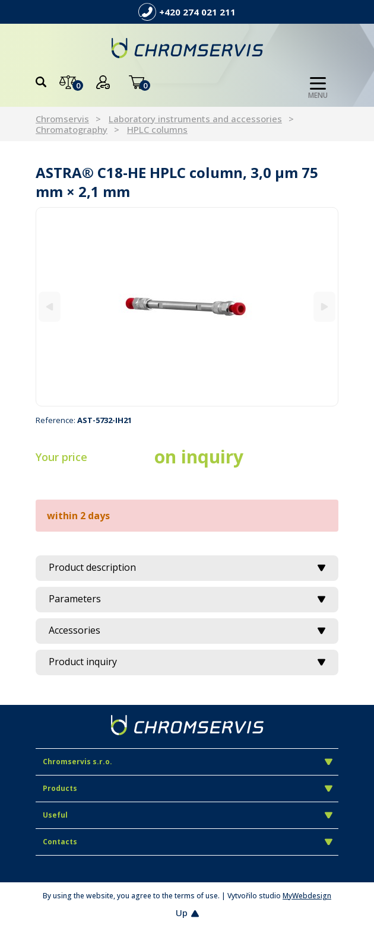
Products (187, 788)
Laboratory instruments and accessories (195, 119)
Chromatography (71, 129)
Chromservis (62, 119)
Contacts (187, 842)
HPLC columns (157, 129)
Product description (187, 567)
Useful (187, 815)
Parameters (187, 598)
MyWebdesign (307, 896)
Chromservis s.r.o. (187, 762)
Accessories (187, 630)
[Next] (324, 306)
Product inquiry (187, 661)
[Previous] (50, 306)
